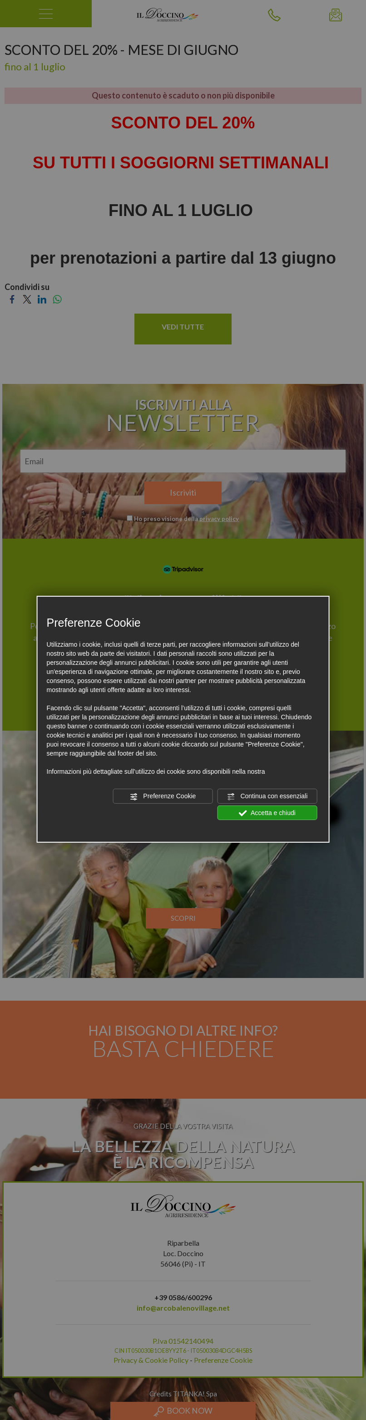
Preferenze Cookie (162, 796)
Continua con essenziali (267, 796)
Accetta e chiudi (267, 813)
